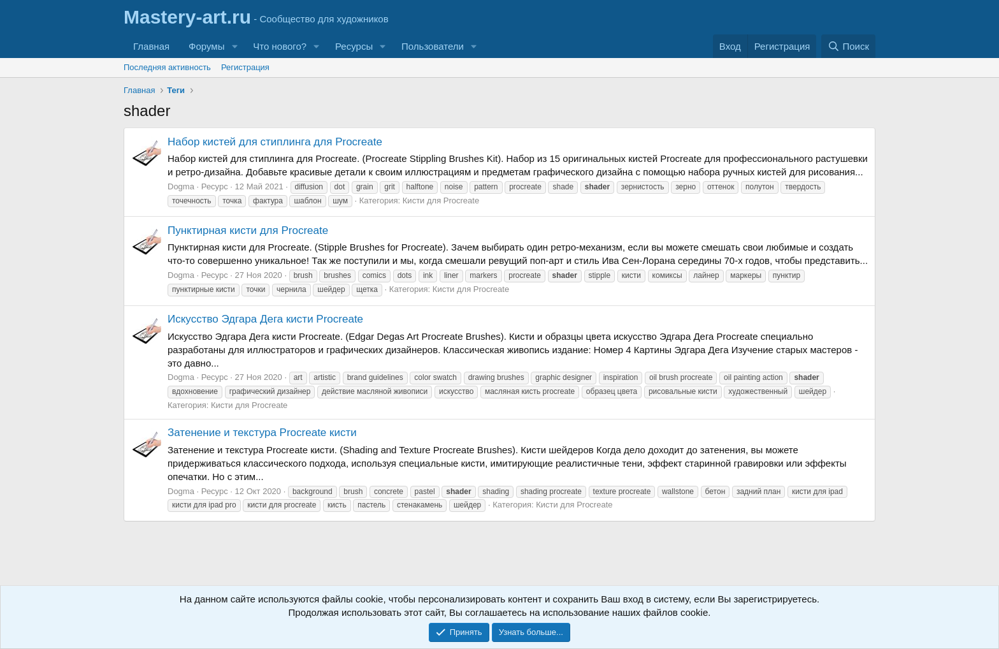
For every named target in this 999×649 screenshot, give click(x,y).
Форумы (206, 46)
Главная (151, 46)
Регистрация (245, 67)
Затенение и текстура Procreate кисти (262, 433)
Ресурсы (354, 46)
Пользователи (432, 46)
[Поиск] (848, 46)
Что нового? (279, 46)
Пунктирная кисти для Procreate (248, 230)
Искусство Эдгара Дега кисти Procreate (265, 319)
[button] (234, 46)
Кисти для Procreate (441, 200)
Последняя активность (167, 67)
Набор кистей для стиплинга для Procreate (275, 142)
